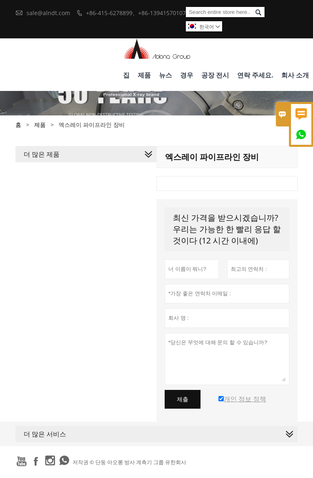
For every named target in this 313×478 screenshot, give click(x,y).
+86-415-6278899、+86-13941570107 (136, 13)
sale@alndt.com (48, 13)
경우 (186, 75)
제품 (144, 75)
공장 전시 (215, 75)
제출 (182, 399)
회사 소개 (295, 75)
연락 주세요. (255, 75)
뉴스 (165, 75)
